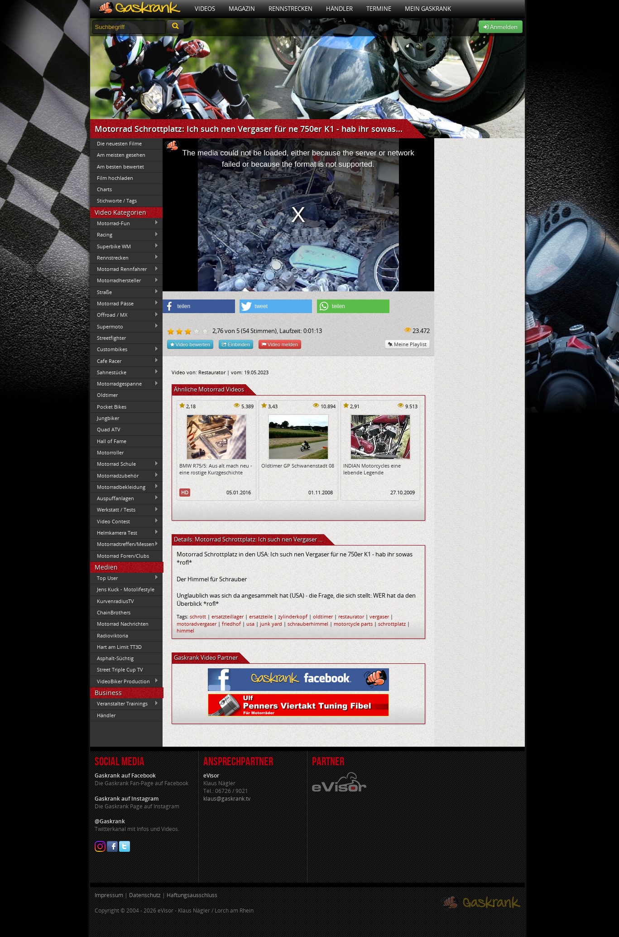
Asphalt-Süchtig (115, 658)
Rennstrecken (290, 9)
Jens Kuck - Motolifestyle (125, 589)
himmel (185, 630)
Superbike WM (124, 246)
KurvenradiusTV (115, 601)
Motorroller (110, 452)
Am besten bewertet (120, 166)
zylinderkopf (292, 616)
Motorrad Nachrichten (123, 623)
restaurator (351, 616)
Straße (124, 291)
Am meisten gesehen (121, 154)
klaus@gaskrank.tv (226, 798)
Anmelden (501, 27)
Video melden (280, 344)
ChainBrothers (113, 612)
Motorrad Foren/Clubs (123, 555)
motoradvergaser (196, 623)
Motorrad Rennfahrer (124, 269)
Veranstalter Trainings (124, 703)
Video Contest (124, 521)
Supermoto (124, 326)
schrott (198, 616)
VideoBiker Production (124, 681)
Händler (339, 9)
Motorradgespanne (124, 383)
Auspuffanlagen (124, 498)
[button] (199, 306)
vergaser (379, 616)
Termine (378, 9)
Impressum (109, 895)
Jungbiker (108, 418)
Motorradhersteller (124, 280)
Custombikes (124, 349)
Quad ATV (108, 429)
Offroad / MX (124, 315)
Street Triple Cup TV (120, 669)
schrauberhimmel (308, 623)
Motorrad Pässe (124, 303)
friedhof (231, 623)
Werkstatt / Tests (124, 509)
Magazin (242, 9)
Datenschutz (145, 895)
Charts (104, 189)
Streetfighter (111, 337)
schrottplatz (392, 623)
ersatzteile (261, 616)
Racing (124, 234)
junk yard (271, 623)
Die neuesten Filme (119, 143)
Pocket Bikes (111, 406)
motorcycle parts (353, 623)
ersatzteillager (227, 616)
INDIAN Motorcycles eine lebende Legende (372, 469)
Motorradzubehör (124, 475)
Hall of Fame (111, 441)
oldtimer (323, 616)
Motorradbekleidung (124, 486)
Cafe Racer (124, 360)
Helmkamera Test (124, 532)
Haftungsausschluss (192, 895)
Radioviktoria (112, 635)
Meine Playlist (407, 344)
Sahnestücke (124, 372)
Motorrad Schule (124, 464)
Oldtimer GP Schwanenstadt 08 (297, 465)
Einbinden (236, 344)
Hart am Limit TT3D (119, 646)
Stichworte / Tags (117, 200)
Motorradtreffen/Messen (124, 544)
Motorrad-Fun (124, 223)
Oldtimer (107, 394)
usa (250, 623)
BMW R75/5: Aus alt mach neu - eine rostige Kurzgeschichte (215, 469)
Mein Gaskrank (428, 9)
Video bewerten (190, 344)
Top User (124, 577)
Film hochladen (115, 177)
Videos (205, 9)
